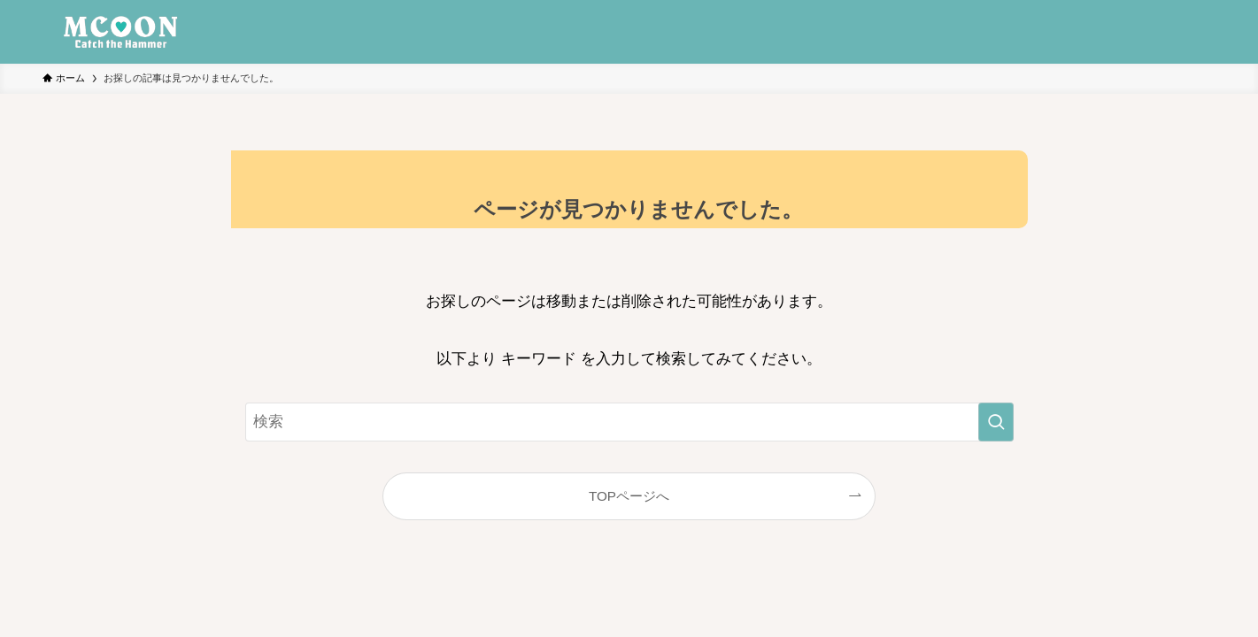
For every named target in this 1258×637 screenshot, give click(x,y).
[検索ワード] (629, 422)
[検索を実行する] (996, 422)
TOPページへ (629, 495)
